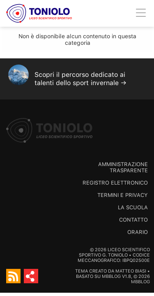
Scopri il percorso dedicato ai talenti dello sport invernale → (80, 79)
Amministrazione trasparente (123, 167)
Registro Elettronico (115, 183)
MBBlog (111, 276)
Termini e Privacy (122, 195)
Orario (137, 232)
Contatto (133, 220)
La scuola (133, 207)
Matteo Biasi (130, 271)
